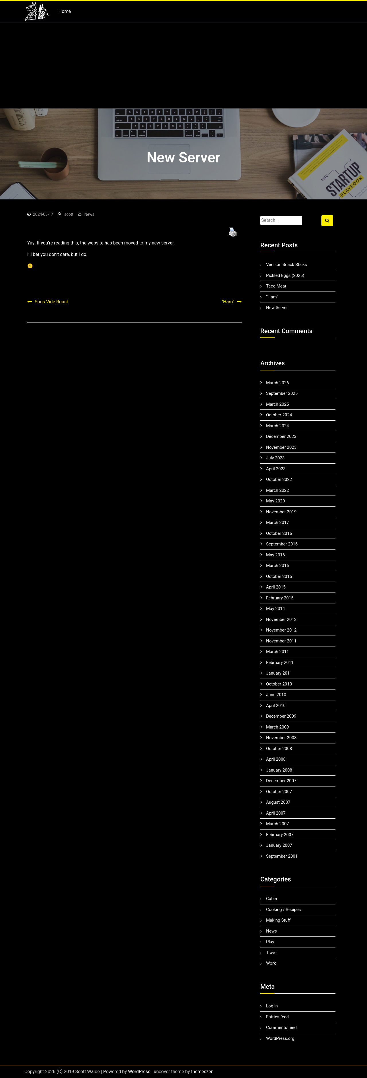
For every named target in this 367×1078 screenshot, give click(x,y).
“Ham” (227, 301)
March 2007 (277, 823)
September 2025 (282, 393)
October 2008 (279, 748)
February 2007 (280, 834)
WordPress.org (280, 1038)
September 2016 (282, 544)
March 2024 (277, 425)
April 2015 (276, 587)
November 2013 (281, 619)
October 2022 (279, 479)
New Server (277, 307)
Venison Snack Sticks (286, 264)
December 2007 (281, 780)
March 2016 (277, 565)
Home (64, 11)
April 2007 (276, 813)
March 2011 (277, 651)
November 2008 (281, 737)
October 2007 (279, 791)
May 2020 (275, 501)
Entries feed (277, 1016)
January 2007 (279, 845)
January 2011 (279, 673)
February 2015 (280, 598)
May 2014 (275, 608)
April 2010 (276, 705)
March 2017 (277, 522)
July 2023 (275, 458)
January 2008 (279, 770)
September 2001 (282, 856)
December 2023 (281, 436)
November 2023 (281, 447)
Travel (272, 952)
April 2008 (276, 759)
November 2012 (281, 630)
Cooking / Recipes (283, 909)
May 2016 (275, 555)
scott (68, 214)
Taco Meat (276, 286)
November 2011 (281, 641)
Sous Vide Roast (51, 301)
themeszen (202, 1071)
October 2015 (279, 576)
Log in (272, 1006)
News (89, 214)
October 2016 (279, 533)
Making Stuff (278, 920)
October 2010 (279, 684)
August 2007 (278, 802)
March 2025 (277, 404)
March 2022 (277, 490)
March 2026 (277, 382)
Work (271, 963)
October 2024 (279, 414)
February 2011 (280, 662)
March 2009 (277, 727)
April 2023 (276, 468)
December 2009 (281, 716)
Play (270, 941)
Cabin (271, 898)
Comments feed (281, 1027)
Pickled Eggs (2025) (285, 275)
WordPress (139, 1071)
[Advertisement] (183, 65)
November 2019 (281, 511)
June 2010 (276, 694)
